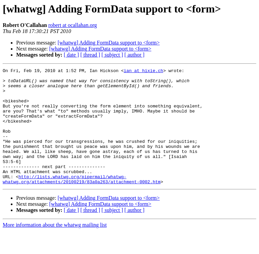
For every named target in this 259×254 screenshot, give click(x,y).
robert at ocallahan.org (72, 25)
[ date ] (71, 55)
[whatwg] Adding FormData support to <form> (109, 42)
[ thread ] (90, 55)
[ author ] (134, 55)
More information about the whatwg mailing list (55, 248)
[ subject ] (112, 55)
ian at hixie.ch (143, 71)
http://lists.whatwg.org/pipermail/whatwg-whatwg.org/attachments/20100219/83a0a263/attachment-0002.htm (82, 202)
